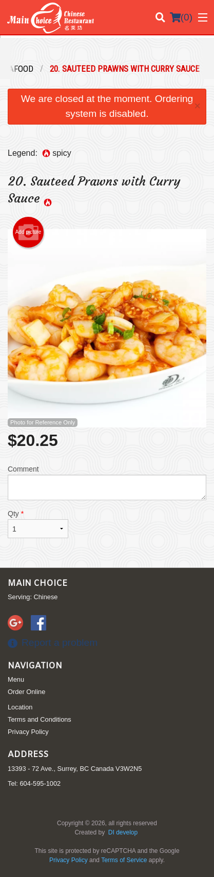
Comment (107, 482)
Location (20, 707)
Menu (16, 679)
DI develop (123, 832)
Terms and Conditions (39, 719)
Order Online (26, 692)
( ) (181, 17)
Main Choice (37, 583)
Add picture (28, 232)
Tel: (34, 783)
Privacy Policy (28, 732)
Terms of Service (124, 860)
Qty (38, 523)
